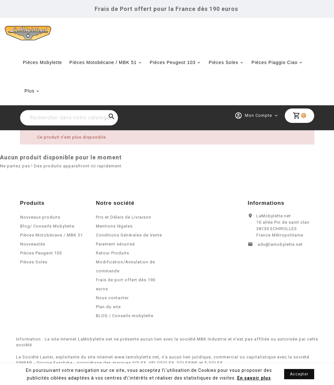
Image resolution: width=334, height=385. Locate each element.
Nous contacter (112, 305)
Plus (30, 90)
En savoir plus (254, 378)
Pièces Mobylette (42, 62)
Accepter (299, 374)
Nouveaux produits (40, 224)
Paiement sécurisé (115, 251)
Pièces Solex (223, 62)
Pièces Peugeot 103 (173, 62)
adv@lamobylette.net (280, 251)
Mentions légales (114, 233)
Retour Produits (112, 260)
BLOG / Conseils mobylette (124, 323)
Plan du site (108, 314)
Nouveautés (32, 251)
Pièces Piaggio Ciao (275, 62)
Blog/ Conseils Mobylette (47, 233)
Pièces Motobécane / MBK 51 (102, 62)
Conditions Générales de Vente (129, 242)
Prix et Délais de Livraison (123, 224)
